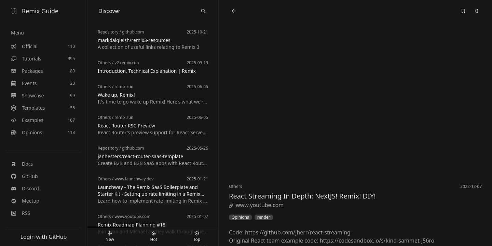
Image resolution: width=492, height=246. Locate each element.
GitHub (24, 176)
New (110, 236)
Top (196, 236)
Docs (22, 164)
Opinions (240, 217)
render (263, 217)
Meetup (25, 200)
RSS (20, 213)
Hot (153, 236)
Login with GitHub (43, 237)
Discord (25, 188)
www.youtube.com (256, 205)
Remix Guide (34, 11)
